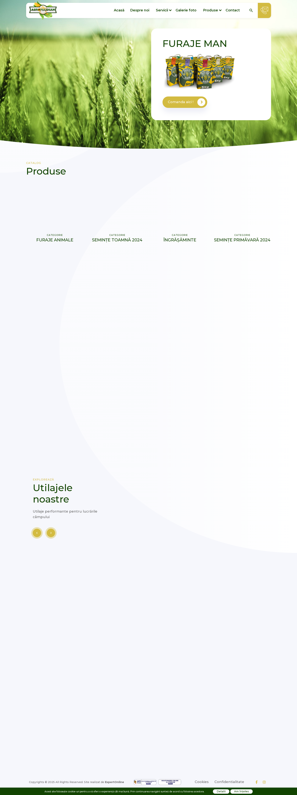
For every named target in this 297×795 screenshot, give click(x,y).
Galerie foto (186, 10)
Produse (210, 10)
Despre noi (139, 10)
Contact (233, 10)
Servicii (162, 10)
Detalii (221, 791)
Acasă (119, 10)
